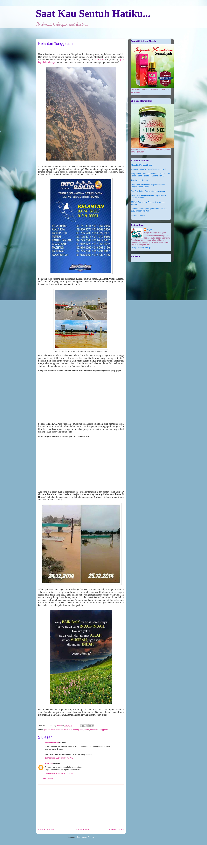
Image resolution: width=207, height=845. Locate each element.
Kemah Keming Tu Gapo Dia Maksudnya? (148, 169)
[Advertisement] (81, 805)
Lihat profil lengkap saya (141, 247)
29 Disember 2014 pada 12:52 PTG (59, 773)
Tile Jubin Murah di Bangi (141, 165)
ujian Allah (100, 59)
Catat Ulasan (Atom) (85, 837)
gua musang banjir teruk (79, 730)
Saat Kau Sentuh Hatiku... (93, 13)
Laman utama (82, 829)
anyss (149, 229)
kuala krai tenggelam (99, 730)
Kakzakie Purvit (52, 743)
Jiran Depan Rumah (139, 180)
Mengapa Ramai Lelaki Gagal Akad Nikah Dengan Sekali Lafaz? (148, 185)
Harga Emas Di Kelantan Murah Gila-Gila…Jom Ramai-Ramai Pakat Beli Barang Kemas (151, 175)
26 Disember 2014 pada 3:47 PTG (59, 758)
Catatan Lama (116, 829)
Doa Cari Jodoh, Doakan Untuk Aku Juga (148, 191)
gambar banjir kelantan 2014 (56, 730)
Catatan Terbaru (46, 829)
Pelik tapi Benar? (138, 215)
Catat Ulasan (47, 779)
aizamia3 (49, 763)
